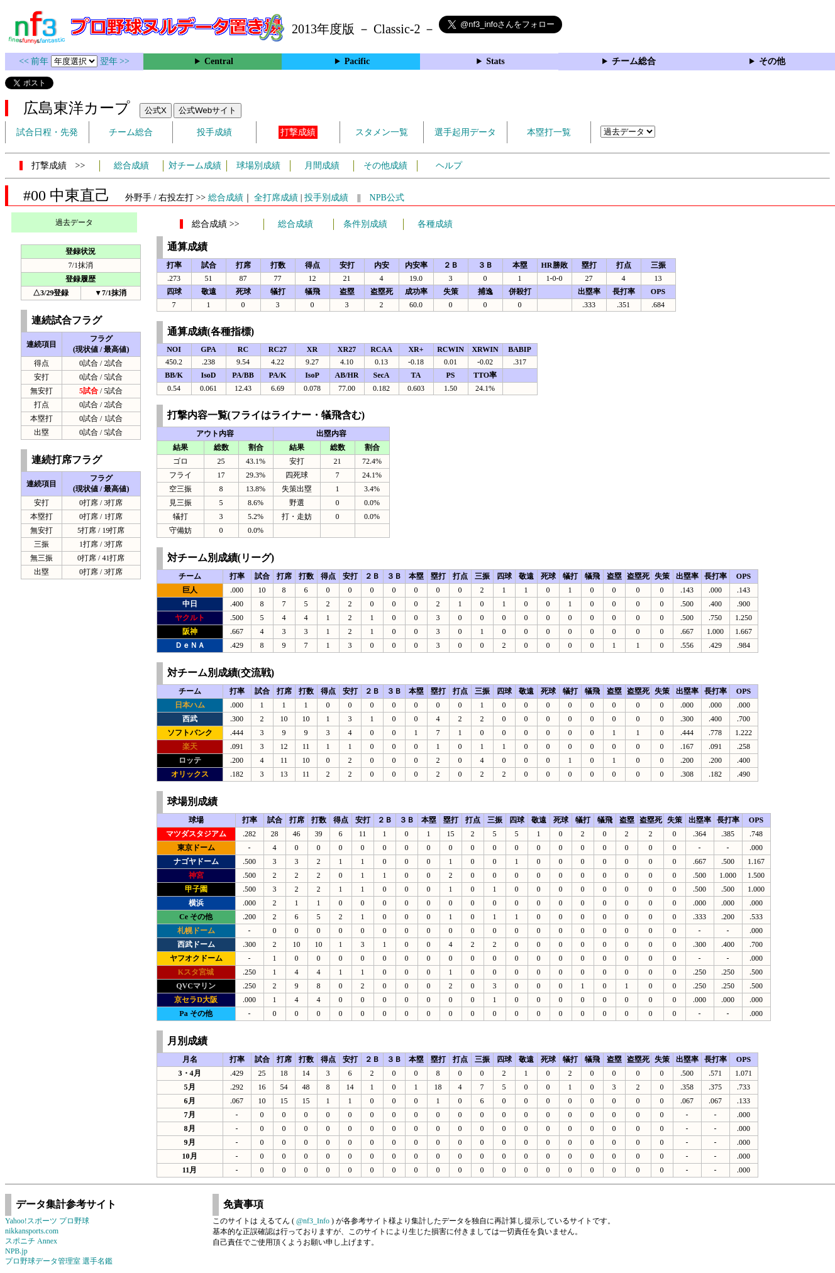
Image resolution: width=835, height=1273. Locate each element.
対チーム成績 (195, 165)
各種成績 (435, 224)
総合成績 (131, 165)
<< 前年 (35, 61)
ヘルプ (449, 165)
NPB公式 (387, 197)
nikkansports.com (31, 1231)
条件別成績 (365, 224)
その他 (772, 61)
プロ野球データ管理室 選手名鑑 (59, 1261)
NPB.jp (16, 1251)
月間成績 (322, 165)
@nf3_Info (312, 1220)
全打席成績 (276, 197)
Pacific (357, 61)
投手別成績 (326, 197)
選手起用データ (465, 132)
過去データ (74, 222)
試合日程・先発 (47, 132)
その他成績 (385, 165)
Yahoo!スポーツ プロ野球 (47, 1220)
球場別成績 (258, 165)
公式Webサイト (207, 110)
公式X (156, 110)
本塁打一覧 (549, 132)
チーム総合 (634, 61)
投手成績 (214, 132)
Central (218, 61)
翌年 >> (115, 61)
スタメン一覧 (381, 132)
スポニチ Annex (31, 1241)
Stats (495, 61)
